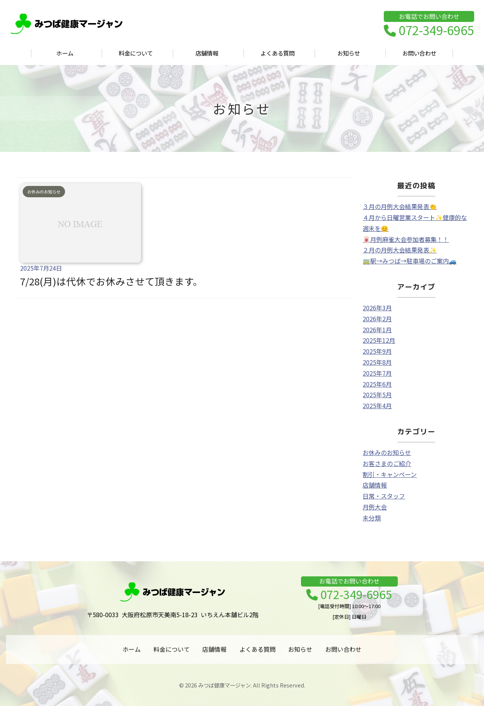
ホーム (64, 53)
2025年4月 (377, 405)
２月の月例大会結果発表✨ (400, 249)
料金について (136, 53)
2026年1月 (377, 329)
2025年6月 (377, 384)
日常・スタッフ (384, 495)
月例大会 (375, 506)
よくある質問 (278, 53)
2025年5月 (377, 394)
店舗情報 (206, 53)
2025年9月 (377, 351)
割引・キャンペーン (390, 474)
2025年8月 (377, 362)
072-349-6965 (429, 31)
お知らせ (348, 53)
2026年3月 (377, 307)
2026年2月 (377, 318)
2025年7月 (377, 373)
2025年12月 (379, 340)
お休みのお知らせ (387, 452)
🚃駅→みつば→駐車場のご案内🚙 (409, 260)
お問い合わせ (419, 53)
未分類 (372, 517)
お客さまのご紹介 (387, 463)
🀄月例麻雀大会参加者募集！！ (406, 239)
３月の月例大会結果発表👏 (400, 206)
